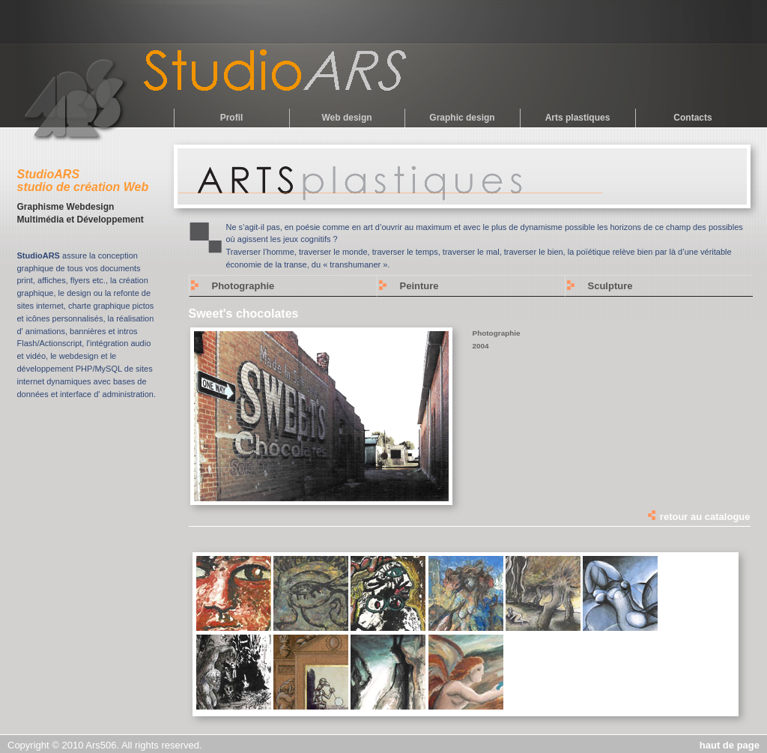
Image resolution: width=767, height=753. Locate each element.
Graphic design (461, 117)
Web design (346, 117)
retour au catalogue (698, 516)
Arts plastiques (577, 117)
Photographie (243, 285)
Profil (231, 117)
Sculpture (610, 285)
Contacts (692, 117)
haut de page (730, 745)
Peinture (419, 285)
